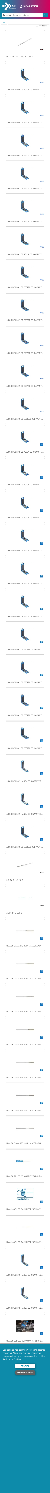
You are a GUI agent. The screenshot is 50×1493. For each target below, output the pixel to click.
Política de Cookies (12, 1359)
